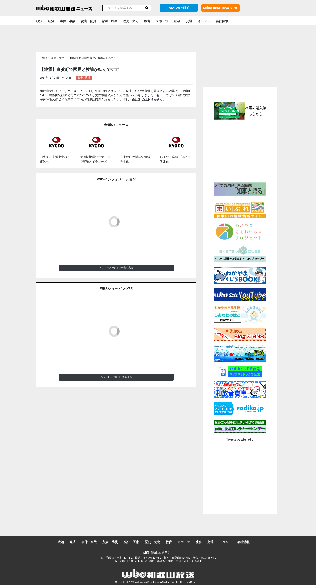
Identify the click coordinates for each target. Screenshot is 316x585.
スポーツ (162, 21)
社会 (177, 21)
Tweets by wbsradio (239, 439)
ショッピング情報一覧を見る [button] (116, 377)
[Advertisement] (240, 150)
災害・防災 (88, 21)
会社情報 (222, 21)
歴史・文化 (130, 21)
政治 (39, 21)
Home (43, 58)
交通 (189, 21)
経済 (51, 21)
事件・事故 (67, 21)
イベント (204, 21)
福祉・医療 (109, 21)
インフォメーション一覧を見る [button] (116, 267)
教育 (147, 21)
